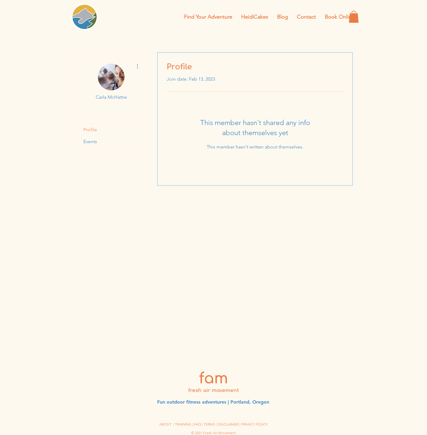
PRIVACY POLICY (254, 424)
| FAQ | (198, 424)
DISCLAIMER (228, 424)
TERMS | (211, 424)
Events (90, 141)
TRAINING (183, 424)
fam (213, 378)
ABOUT (165, 424)
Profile (90, 129)
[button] (354, 17)
